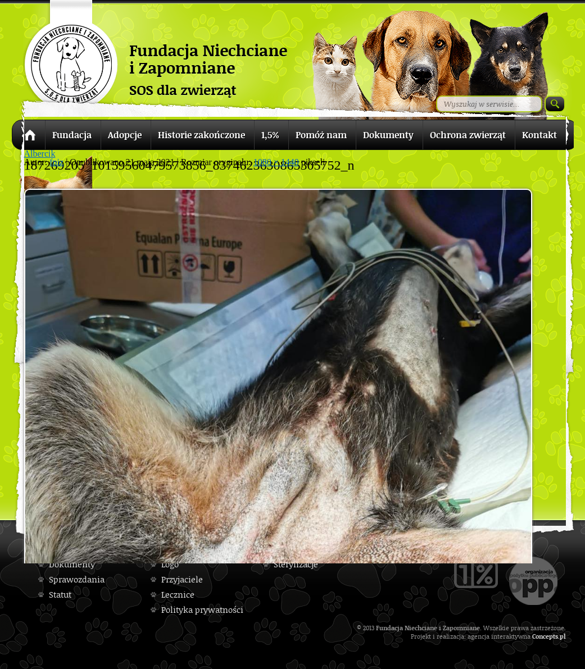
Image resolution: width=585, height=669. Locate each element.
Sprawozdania (77, 579)
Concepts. (546, 636)
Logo (170, 564)
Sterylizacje (296, 564)
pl (563, 636)
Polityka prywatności (202, 610)
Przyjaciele (182, 579)
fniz (56, 162)
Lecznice (177, 594)
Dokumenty (72, 564)
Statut (60, 594)
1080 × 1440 (276, 162)
